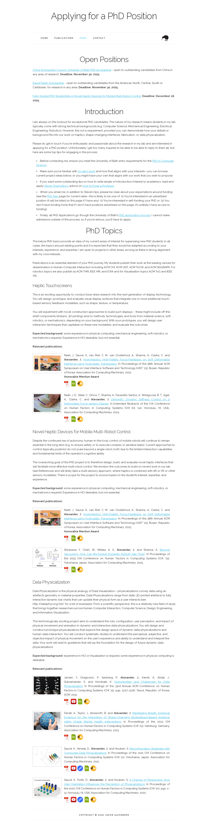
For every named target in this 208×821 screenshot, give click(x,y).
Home (44, 38)
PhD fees (52, 196)
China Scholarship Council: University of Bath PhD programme (72, 70)
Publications (64, 38)
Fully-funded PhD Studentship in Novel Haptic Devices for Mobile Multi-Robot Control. (87, 96)
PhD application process (134, 215)
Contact (99, 38)
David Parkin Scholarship (48, 83)
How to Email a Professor (98, 186)
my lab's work (86, 171)
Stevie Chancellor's (56, 186)
